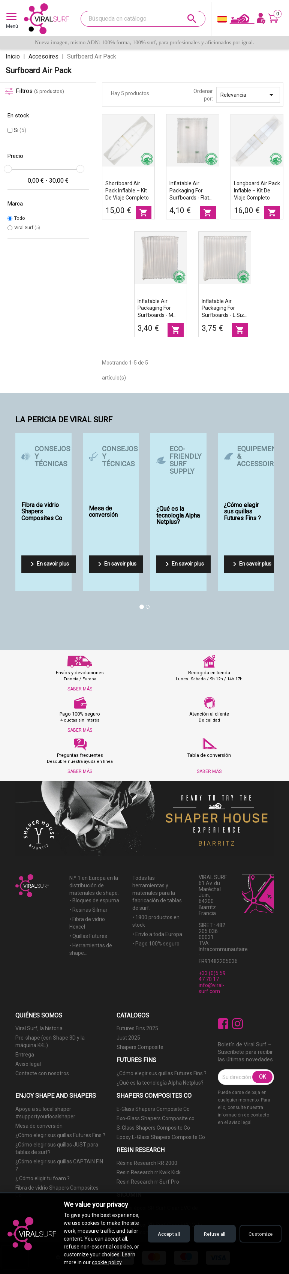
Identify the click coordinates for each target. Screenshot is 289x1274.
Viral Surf (27, 227)
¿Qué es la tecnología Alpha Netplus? (160, 1083)
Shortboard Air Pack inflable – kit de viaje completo (127, 190)
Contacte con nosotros (42, 1073)
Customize (259, 1226)
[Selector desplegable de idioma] (222, 21)
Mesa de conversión (39, 1126)
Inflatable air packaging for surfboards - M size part (155, 308)
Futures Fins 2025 (137, 1028)
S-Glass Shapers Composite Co (153, 1128)
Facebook (223, 1023)
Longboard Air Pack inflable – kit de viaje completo (257, 190)
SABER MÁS (79, 689)
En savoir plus (48, 564)
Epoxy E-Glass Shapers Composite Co (161, 1137)
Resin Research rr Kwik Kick (149, 1172)
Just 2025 (128, 1038)
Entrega (24, 1055)
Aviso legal (28, 1064)
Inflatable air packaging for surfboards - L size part (224, 308)
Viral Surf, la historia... (40, 1028)
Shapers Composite (140, 1047)
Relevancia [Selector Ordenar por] (248, 94)
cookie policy (78, 1262)
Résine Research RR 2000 (147, 1163)
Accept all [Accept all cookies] (161, 1226)
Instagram (237, 1023)
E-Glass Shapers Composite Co (153, 1109)
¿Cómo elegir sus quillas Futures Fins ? (162, 1073)
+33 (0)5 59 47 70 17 (212, 976)
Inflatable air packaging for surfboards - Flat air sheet (189, 190)
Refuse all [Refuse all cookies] (210, 1226)
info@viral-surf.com (212, 988)
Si (20, 130)
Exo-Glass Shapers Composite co (156, 1118)
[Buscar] (143, 19)
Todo (19, 218)
